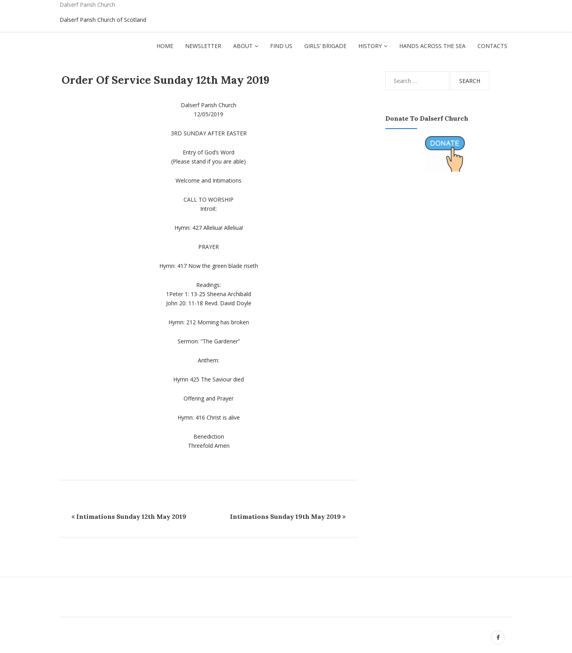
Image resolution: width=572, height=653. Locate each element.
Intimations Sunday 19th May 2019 (285, 516)
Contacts (492, 46)
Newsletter (203, 46)
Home (165, 46)
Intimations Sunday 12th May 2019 (131, 516)
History (370, 46)
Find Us (281, 46)
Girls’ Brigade (325, 46)
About (243, 46)
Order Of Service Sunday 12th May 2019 (165, 80)
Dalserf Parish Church (87, 4)
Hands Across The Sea (432, 46)
